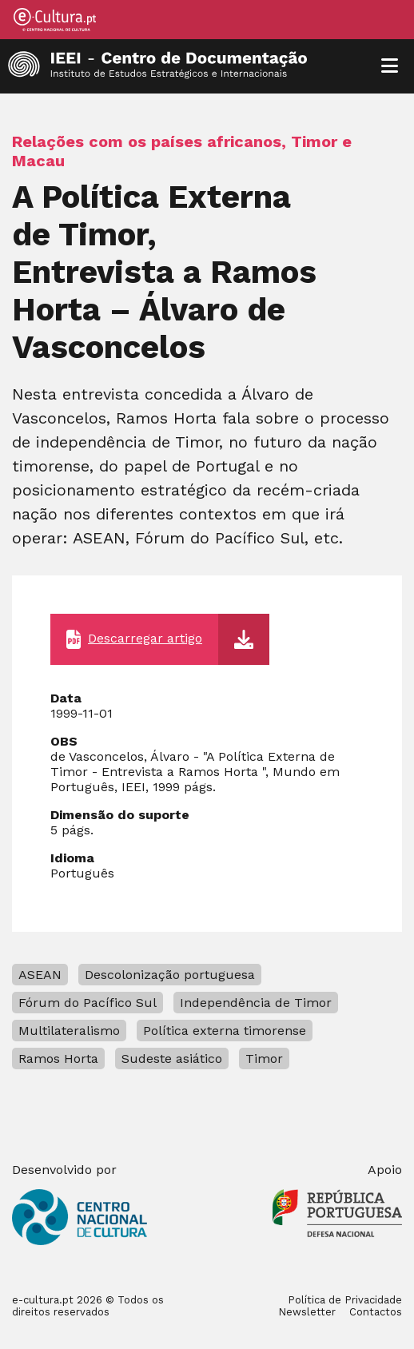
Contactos (375, 1312)
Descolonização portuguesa (170, 974)
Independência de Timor (256, 1002)
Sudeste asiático (171, 1058)
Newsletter (307, 1312)
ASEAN (40, 974)
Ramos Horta (58, 1058)
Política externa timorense (224, 1030)
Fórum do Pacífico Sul (87, 1002)
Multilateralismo (69, 1030)
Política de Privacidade (345, 1300)
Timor (264, 1058)
